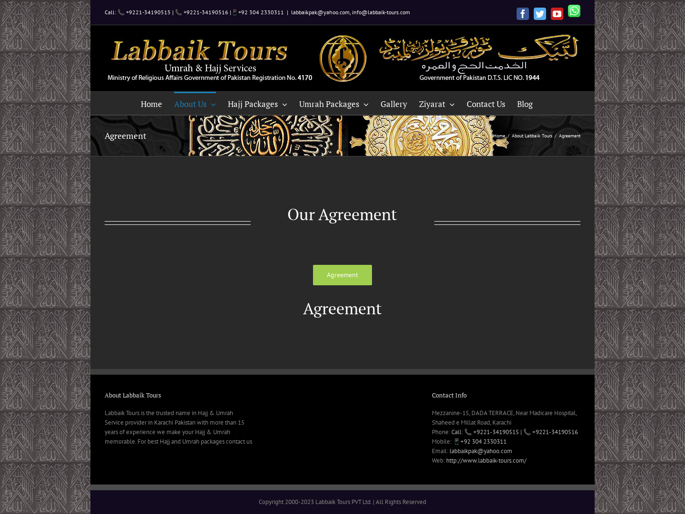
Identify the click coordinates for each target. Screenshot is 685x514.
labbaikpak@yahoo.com (481, 451)
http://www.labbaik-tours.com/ (486, 460)
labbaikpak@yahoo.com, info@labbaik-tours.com (350, 12)
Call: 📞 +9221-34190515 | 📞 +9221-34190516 (514, 432)
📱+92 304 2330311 (480, 441)
